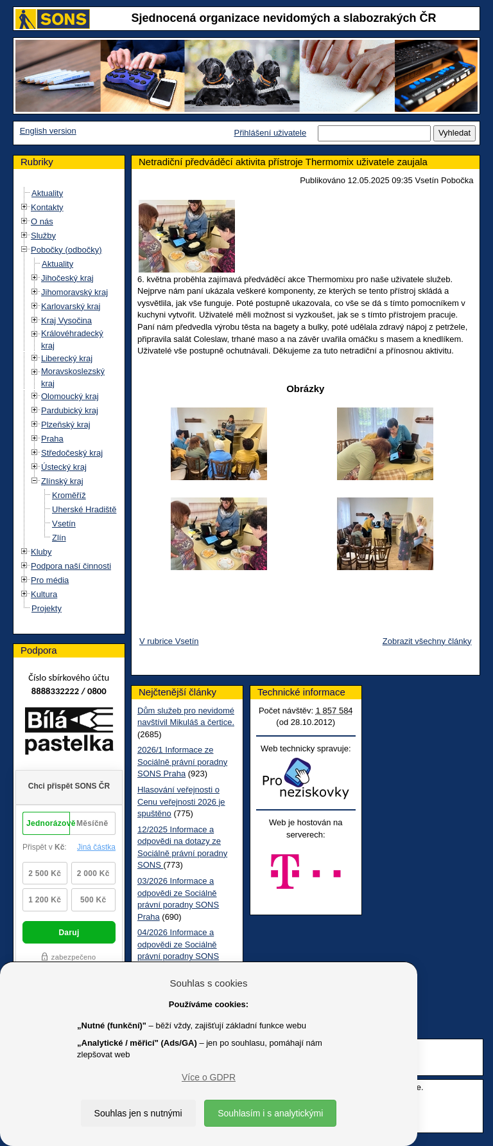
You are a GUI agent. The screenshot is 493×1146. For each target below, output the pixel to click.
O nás (42, 221)
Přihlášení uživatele (270, 133)
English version (48, 131)
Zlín (59, 537)
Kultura (44, 594)
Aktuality (47, 193)
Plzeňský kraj (66, 424)
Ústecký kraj (64, 467)
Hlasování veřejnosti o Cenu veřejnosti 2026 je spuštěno (181, 801)
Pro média (50, 580)
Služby (43, 235)
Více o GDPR (209, 1077)
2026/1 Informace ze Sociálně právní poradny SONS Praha (182, 761)
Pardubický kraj (69, 410)
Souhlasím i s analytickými (270, 1113)
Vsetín (64, 523)
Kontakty (47, 207)
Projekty (46, 608)
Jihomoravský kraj (74, 292)
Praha (52, 438)
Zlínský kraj (62, 481)
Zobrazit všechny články (427, 641)
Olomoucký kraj (70, 396)
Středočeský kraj (72, 453)
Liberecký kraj (66, 358)
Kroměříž (69, 495)
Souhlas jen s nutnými (138, 1113)
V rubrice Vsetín (169, 641)
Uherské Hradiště (84, 509)
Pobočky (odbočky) (66, 250)
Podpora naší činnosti (71, 566)
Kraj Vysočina (66, 320)
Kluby (41, 552)
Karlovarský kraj (70, 306)
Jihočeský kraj (67, 278)
